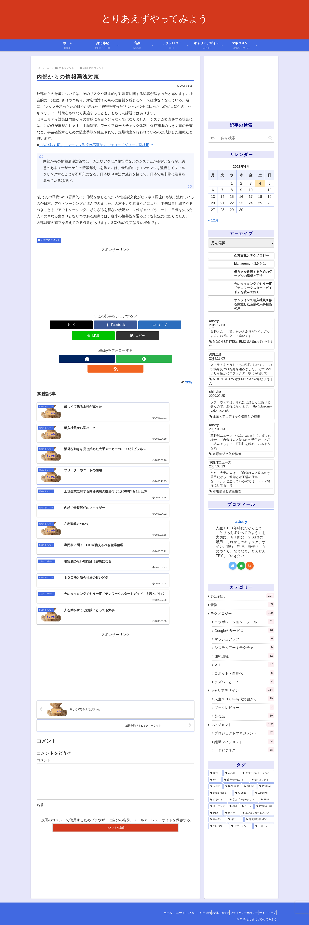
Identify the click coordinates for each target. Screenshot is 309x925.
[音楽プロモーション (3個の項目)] (243, 800)
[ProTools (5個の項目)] (266, 786)
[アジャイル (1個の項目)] (241, 826)
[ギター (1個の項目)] (235, 819)
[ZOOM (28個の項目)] (231, 773)
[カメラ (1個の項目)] (231, 813)
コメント (46, 645)
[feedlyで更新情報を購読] (115, 348)
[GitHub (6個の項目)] (249, 786)
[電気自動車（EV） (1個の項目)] (259, 819)
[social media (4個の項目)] (220, 793)
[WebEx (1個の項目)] (217, 819)
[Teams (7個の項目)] (215, 786)
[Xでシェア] (62, 324)
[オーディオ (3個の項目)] (217, 806)
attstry (241, 521)
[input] (241, 138)
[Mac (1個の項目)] (215, 813)
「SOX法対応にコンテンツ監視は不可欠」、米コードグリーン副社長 (96, 145)
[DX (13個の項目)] (215, 780)
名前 (40, 695)
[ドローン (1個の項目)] (263, 826)
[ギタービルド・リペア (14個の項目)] (257, 773)
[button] (168, 324)
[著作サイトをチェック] (106, 348)
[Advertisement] (115, 280)
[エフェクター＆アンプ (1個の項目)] (257, 813)
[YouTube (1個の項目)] (218, 826)
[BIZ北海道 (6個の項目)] (232, 786)
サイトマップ (266, 912)
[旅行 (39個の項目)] (215, 773)
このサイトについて (173, 912)
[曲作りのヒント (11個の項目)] (235, 780)
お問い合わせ (214, 912)
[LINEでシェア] (141, 324)
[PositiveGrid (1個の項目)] (264, 806)
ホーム (153, 912)
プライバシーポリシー (240, 912)
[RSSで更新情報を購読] (124, 348)
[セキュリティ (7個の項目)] (262, 780)
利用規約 (195, 912)
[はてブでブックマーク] (115, 324)
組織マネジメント (49, 240)
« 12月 (213, 220)
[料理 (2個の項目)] (233, 806)
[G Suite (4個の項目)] (243, 793)
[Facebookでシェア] (89, 324)
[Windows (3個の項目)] (263, 793)
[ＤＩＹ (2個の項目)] (247, 806)
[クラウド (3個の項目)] (217, 800)
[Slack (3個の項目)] (266, 800)
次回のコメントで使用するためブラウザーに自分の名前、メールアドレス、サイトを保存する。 (117, 711)
